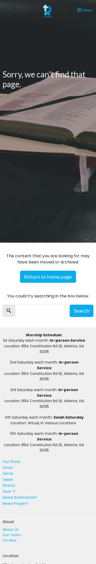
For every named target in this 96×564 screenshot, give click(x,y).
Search (81, 310)
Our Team (12, 534)
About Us (10, 529)
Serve (8, 473)
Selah (8, 479)
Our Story (11, 461)
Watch (9, 485)
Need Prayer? (15, 503)
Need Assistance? (20, 497)
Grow (8, 467)
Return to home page (48, 277)
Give (9, 491)
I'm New (9, 540)
